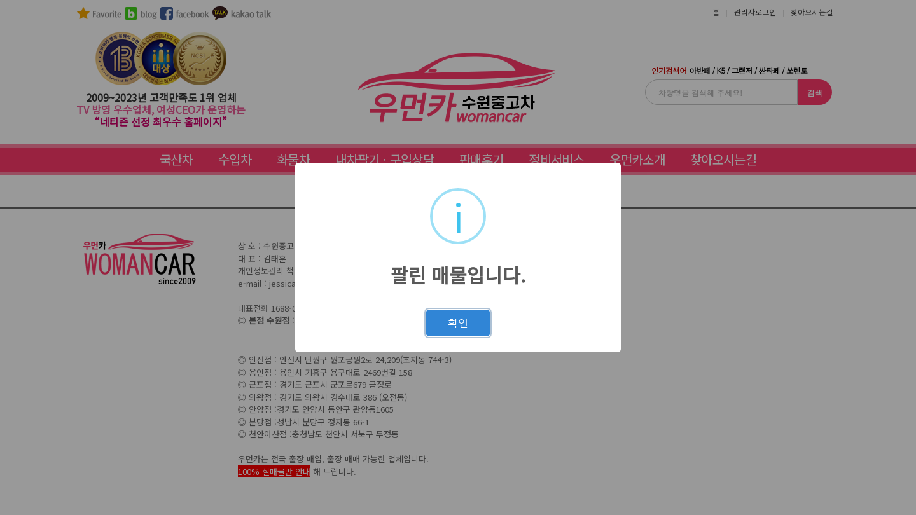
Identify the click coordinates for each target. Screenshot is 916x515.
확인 (458, 323)
